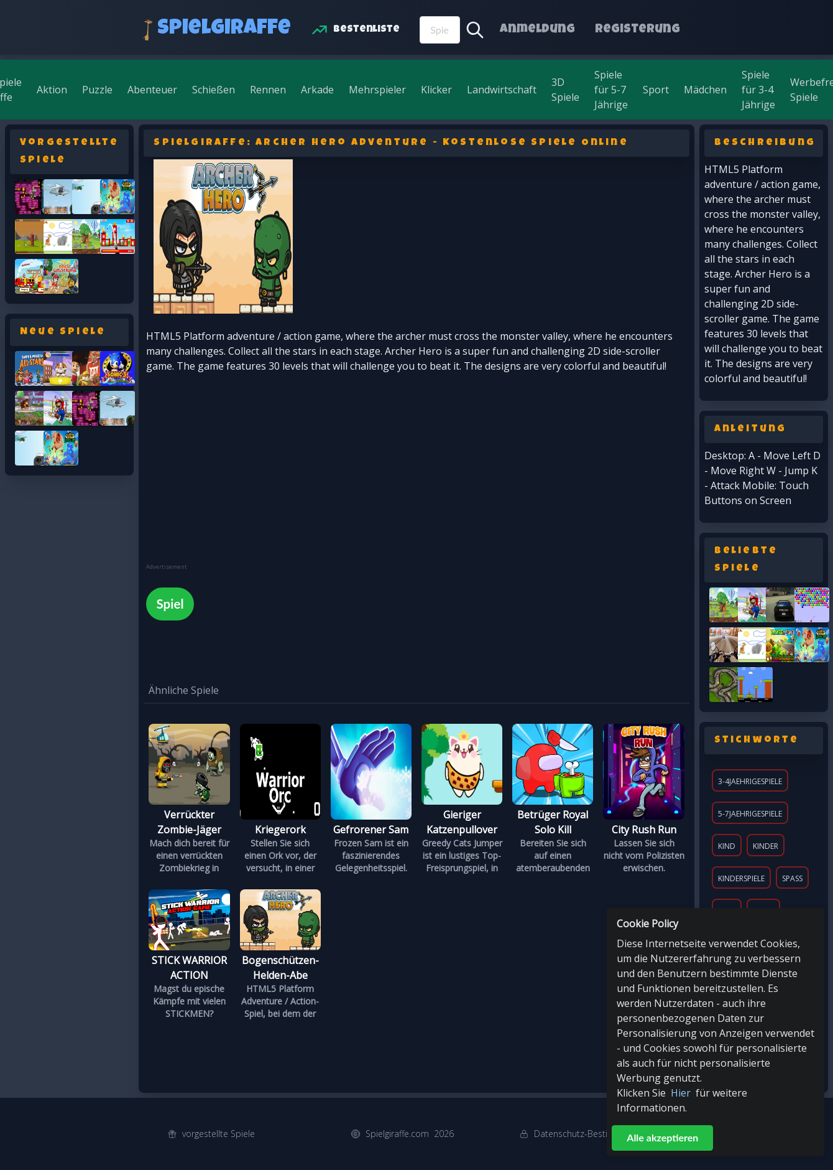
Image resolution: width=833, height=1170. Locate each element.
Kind (726, 846)
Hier (681, 1093)
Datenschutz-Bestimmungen (591, 1134)
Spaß (792, 878)
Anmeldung (537, 30)
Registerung (637, 30)
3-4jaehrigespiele (750, 781)
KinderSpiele (741, 878)
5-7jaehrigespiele (750, 813)
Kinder (765, 846)
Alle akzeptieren (662, 1137)
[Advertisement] (239, 476)
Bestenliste (366, 30)
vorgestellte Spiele (218, 1134)
